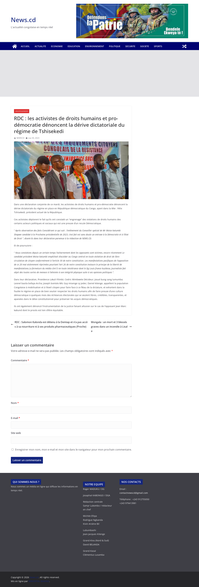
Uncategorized (21, 111)
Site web (16, 433)
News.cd (23, 19)
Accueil (25, 46)
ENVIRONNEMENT (94, 46)
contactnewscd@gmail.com (134, 492)
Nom (15, 403)
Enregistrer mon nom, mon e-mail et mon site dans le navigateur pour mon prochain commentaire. (73, 449)
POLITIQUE (114, 46)
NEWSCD (20, 138)
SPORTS (158, 46)
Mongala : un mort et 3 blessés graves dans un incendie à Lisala (111, 326)
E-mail (15, 418)
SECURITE (130, 46)
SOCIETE (144, 46)
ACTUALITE (40, 46)
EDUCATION (74, 46)
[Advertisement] (99, 73)
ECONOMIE (57, 46)
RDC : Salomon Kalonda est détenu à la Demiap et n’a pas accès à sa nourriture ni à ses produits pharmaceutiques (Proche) (49, 324)
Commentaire (20, 360)
